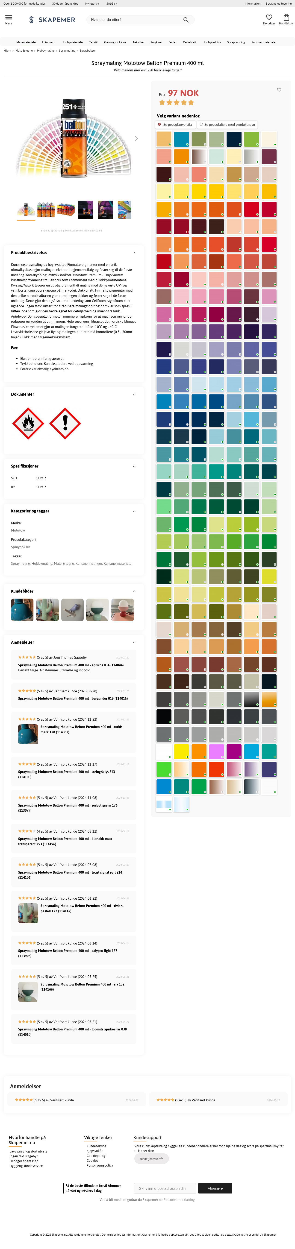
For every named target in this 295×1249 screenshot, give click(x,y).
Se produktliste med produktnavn (229, 124)
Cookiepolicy (96, 1156)
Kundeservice (96, 1146)
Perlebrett (189, 42)
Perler (172, 42)
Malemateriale (26, 42)
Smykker (156, 42)
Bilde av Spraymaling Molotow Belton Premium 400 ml (71, 230)
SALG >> (111, 3)
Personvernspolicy (100, 1165)
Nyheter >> (92, 3)
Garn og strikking (115, 42)
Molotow (18, 530)
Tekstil (93, 42)
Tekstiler (138, 42)
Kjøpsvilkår (95, 1151)
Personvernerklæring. (179, 1199)
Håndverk (48, 42)
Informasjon (252, 3)
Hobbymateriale (72, 42)
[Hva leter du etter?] (140, 19)
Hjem (7, 50)
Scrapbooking (236, 42)
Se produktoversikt (177, 124)
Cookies (92, 1160)
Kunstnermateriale (263, 42)
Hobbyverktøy (212, 42)
